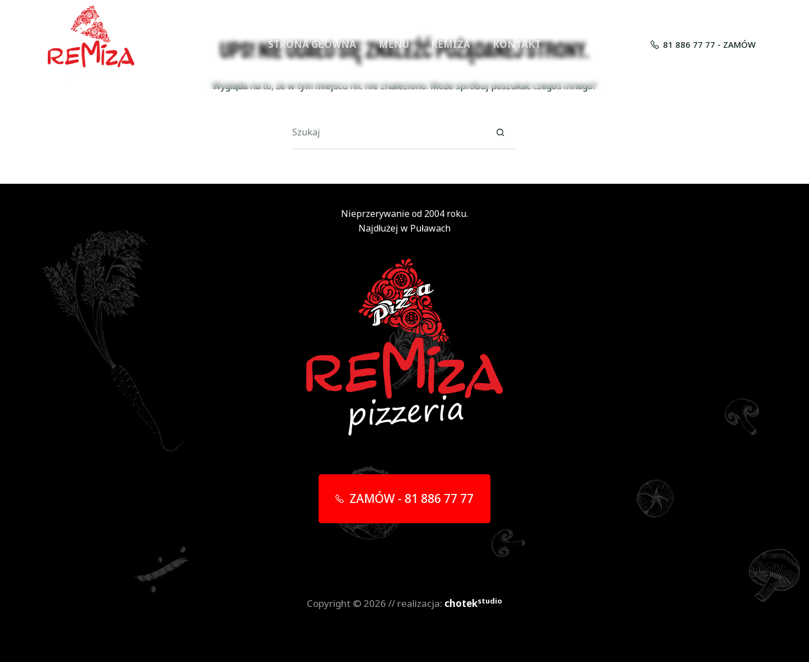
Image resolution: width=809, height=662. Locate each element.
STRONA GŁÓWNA (312, 44)
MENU (394, 44)
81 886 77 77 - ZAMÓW (703, 44)
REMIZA (450, 44)
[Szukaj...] (387, 132)
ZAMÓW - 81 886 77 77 (404, 498)
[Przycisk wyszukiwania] (500, 132)
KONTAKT (517, 44)
